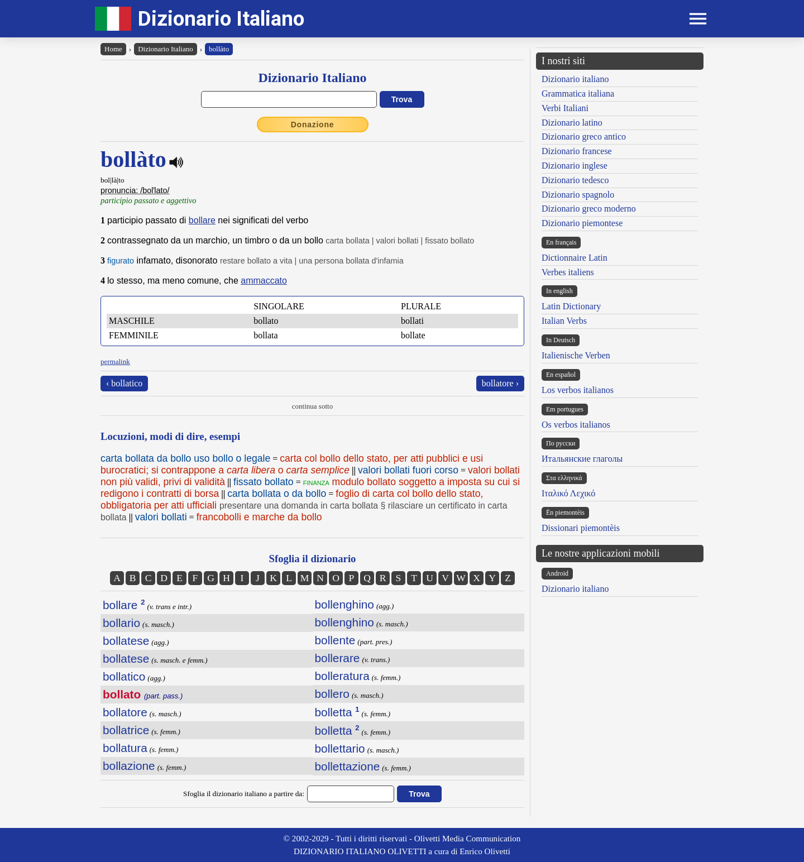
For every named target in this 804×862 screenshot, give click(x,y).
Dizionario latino (572, 122)
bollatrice (126, 730)
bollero (332, 693)
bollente (335, 640)
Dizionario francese (577, 151)
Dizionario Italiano (221, 19)
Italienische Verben (576, 355)
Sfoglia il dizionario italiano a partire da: (243, 793)
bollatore (125, 712)
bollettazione (347, 766)
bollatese (126, 640)
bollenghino (344, 604)
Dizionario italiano (575, 79)
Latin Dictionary (571, 306)
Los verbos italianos (578, 390)
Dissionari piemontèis (581, 528)
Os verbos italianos (576, 424)
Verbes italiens (568, 272)
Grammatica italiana (578, 93)
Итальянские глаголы (582, 458)
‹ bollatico (124, 383)
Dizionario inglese (574, 165)
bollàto (219, 49)
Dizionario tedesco (575, 180)
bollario (121, 622)
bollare (202, 220)
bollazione (129, 765)
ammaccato (264, 280)
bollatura (125, 747)
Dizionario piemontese (582, 223)
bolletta (337, 712)
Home (113, 49)
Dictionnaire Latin (574, 257)
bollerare (337, 658)
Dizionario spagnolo (578, 194)
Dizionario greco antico (584, 136)
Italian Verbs (564, 320)
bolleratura (342, 675)
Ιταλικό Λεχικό (568, 493)
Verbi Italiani (565, 108)
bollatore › (500, 383)
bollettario (340, 748)
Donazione (312, 124)
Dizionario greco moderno (589, 208)
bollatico (124, 676)
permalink (115, 361)
